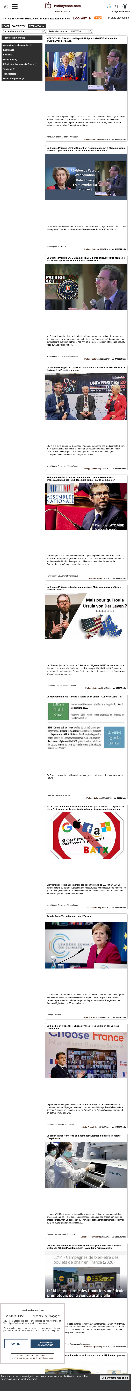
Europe (97, 1153)
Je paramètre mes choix (115, 1378)
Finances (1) (9, 55)
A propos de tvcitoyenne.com (66, 1372)
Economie (81, 18)
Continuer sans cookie (45, 1343)
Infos (104, 1364)
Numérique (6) (10, 59)
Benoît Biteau (95, 1326)
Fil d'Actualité (95, 462)
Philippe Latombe (92, 116)
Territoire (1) (9, 69)
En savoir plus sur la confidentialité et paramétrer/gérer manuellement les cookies (32, 1356)
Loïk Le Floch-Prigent (91, 807)
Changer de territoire (120, 11)
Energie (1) (8, 50)
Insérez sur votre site (115, 1333)
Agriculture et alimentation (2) (17, 45)
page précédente (118, 17)
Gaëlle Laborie (93, 721)
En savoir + (57, 1368)
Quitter (16, 1344)
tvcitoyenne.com (18, 1365)
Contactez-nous (59, 1364)
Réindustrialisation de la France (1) (20, 64)
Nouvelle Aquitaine (92, 1067)
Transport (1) (9, 74)
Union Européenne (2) (14, 78)
